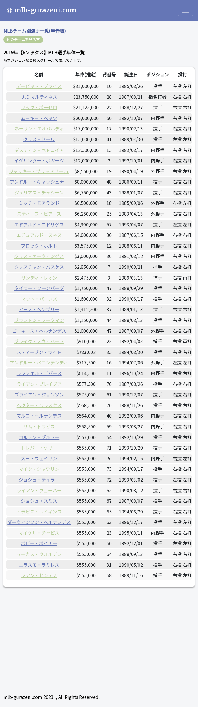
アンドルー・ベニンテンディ (39, 362)
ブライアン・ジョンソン (39, 394)
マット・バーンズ (39, 298)
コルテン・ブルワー (39, 437)
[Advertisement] (99, 633)
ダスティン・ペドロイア (39, 150)
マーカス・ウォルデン (39, 554)
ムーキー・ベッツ (39, 118)
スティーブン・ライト (39, 352)
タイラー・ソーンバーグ (39, 288)
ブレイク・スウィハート (39, 341)
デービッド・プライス (39, 86)
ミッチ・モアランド (39, 202)
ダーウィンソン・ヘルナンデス (39, 522)
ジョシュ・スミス (39, 500)
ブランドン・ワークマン (39, 320)
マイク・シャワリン (39, 468)
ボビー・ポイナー (39, 543)
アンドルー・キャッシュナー (39, 181)
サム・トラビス (39, 426)
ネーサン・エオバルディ (39, 128)
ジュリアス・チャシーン (39, 192)
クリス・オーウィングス (39, 256)
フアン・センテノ (39, 575)
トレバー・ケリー (39, 447)
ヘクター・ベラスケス (39, 405)
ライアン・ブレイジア (39, 384)
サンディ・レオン (39, 277)
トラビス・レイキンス (39, 511)
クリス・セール (39, 139)
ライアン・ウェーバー (39, 490)
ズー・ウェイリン (39, 458)
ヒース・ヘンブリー (39, 309)
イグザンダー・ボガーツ (39, 160)
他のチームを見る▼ (23, 39)
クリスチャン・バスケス (39, 266)
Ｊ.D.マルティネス (39, 96)
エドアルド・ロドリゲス (39, 224)
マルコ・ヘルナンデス (39, 415)
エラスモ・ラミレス (39, 564)
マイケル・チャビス (39, 532)
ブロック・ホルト (39, 245)
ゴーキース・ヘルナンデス (39, 330)
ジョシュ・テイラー (39, 479)
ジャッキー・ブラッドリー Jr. (39, 171)
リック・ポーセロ (39, 107)
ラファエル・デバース (39, 373)
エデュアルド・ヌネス (39, 234)
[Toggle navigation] (185, 10)
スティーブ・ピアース (39, 213)
